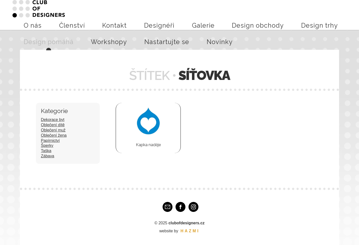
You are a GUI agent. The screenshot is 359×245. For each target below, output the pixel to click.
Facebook (180, 207)
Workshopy (287, 14)
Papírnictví (50, 140)
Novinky (339, 14)
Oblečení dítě (53, 125)
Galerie (173, 14)
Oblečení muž (53, 130)
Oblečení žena (54, 135)
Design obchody (199, 14)
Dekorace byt (52, 120)
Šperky (47, 145)
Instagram (193, 207)
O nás (97, 14)
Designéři (153, 14)
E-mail (168, 207)
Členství (114, 14)
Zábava (47, 156)
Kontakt (133, 14)
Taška (46, 151)
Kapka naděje (148, 144)
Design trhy (229, 14)
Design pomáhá (258, 14)
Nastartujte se (314, 14)
